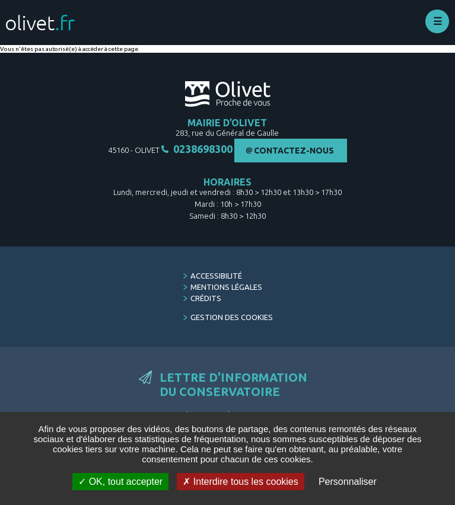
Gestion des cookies (231, 317)
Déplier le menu (437, 21)
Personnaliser (348, 482)
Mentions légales (226, 287)
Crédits (205, 298)
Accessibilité (216, 275)
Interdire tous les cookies (240, 482)
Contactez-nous (294, 150)
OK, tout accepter (120, 482)
